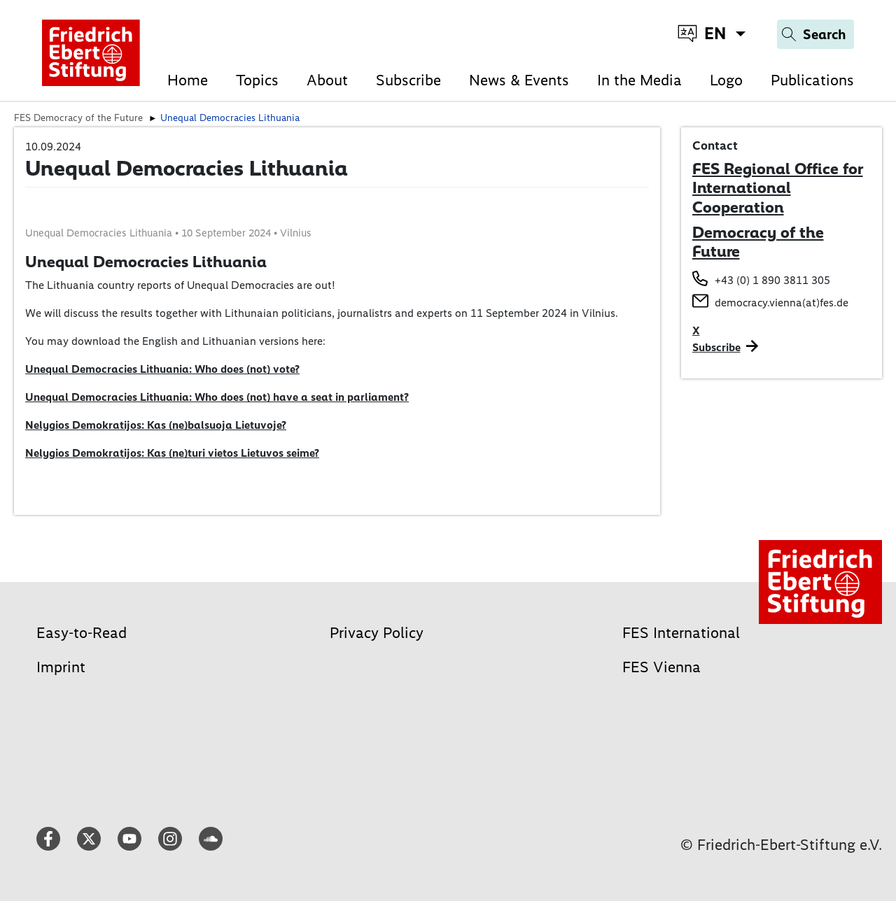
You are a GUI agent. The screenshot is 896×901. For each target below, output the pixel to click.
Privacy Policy (377, 632)
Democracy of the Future (758, 242)
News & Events (519, 80)
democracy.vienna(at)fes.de (781, 302)
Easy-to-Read (81, 632)
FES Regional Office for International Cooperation (777, 188)
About (327, 80)
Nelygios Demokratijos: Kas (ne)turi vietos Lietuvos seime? (172, 453)
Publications (812, 80)
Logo (726, 80)
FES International (681, 632)
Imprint (60, 667)
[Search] (815, 34)
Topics (257, 80)
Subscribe (408, 80)
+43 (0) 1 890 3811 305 (772, 280)
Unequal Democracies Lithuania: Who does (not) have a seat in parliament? (217, 397)
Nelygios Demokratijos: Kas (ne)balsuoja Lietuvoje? (155, 425)
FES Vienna (661, 667)
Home (187, 80)
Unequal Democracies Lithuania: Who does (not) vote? (162, 369)
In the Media (639, 80)
